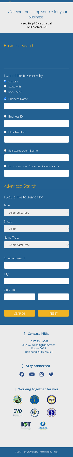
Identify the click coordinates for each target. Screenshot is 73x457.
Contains (12, 81)
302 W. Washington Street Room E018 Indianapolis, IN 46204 (38, 348)
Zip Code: (10, 290)
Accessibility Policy (49, 452)
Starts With (14, 86)
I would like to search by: (23, 75)
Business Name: (18, 99)
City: (6, 274)
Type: (7, 205)
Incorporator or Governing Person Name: (34, 166)
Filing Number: (17, 132)
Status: (8, 221)
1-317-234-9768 (38, 341)
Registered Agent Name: (23, 150)
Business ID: (15, 116)
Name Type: (11, 237)
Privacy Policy (31, 452)
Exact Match (14, 91)
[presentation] (43, 59)
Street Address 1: (15, 258)
